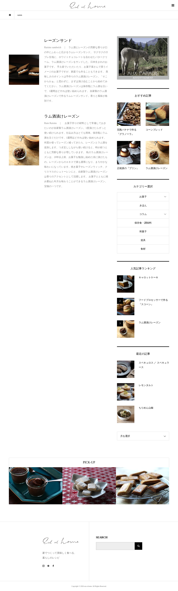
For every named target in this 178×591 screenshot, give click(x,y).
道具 (143, 240)
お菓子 (143, 196)
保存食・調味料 (143, 223)
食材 (143, 249)
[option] (35, 485)
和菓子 (143, 231)
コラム (143, 214)
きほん (143, 205)
